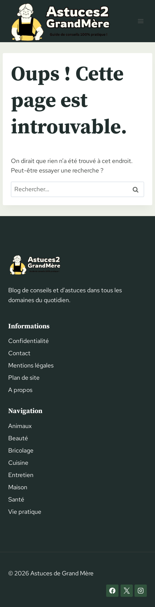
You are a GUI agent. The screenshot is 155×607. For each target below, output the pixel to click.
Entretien (20, 475)
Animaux (20, 426)
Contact (19, 353)
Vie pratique (24, 511)
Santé (16, 499)
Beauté (18, 438)
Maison (17, 487)
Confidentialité (28, 341)
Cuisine (18, 462)
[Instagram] (141, 591)
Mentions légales (31, 365)
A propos (20, 390)
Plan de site (24, 377)
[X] (127, 591)
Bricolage (20, 450)
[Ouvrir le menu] (140, 21)
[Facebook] (112, 591)
